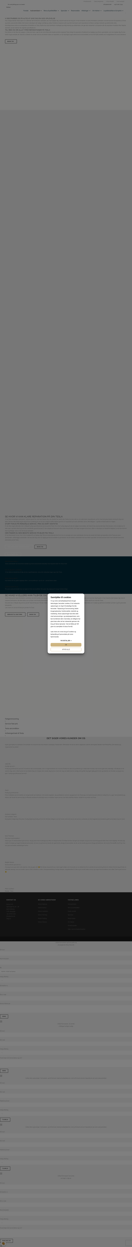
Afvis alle (66, 649)
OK (66, 645)
